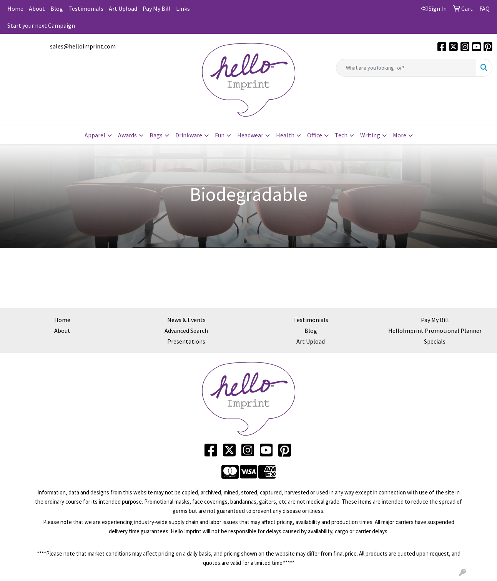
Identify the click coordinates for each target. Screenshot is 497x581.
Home (15, 8)
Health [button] (285, 135)
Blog (56, 8)
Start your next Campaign (41, 25)
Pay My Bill (157, 8)
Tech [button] (341, 135)
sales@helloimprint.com (83, 46)
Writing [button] (370, 135)
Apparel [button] (95, 135)
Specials (434, 341)
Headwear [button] (250, 135)
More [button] (399, 135)
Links (183, 8)
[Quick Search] (406, 68)
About (37, 8)
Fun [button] (219, 135)
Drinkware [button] (188, 135)
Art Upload (123, 8)
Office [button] (314, 135)
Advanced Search (186, 330)
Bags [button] (156, 135)
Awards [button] (127, 135)
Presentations (186, 341)
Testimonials (85, 8)
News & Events (186, 320)
